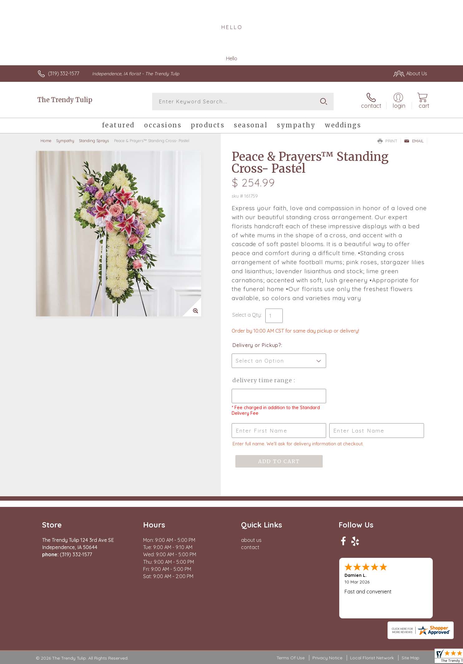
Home (46, 140)
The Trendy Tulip (64, 100)
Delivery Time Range (263, 380)
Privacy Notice (327, 658)
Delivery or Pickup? (256, 345)
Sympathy (65, 140)
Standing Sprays (94, 140)
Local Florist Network (372, 658)
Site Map (410, 658)
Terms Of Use (291, 658)
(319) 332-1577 (63, 73)
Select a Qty (246, 315)
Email (414, 141)
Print (388, 141)
